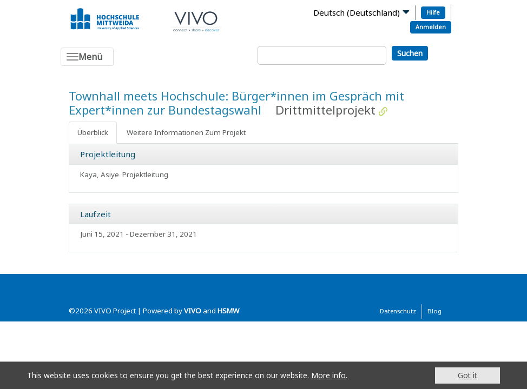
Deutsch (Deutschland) (356, 12)
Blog (434, 311)
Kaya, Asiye (99, 174)
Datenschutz (398, 311)
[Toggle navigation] (87, 57)
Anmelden (431, 27)
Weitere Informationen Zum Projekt (186, 132)
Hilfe (433, 12)
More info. (329, 375)
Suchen (410, 53)
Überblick (92, 132)
